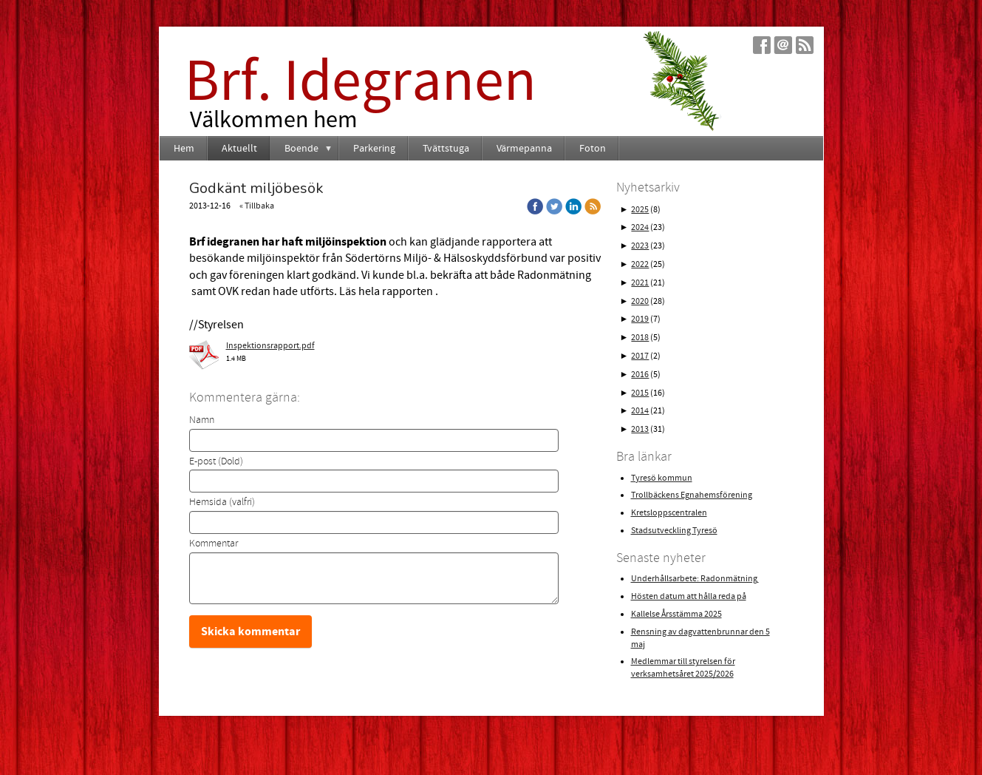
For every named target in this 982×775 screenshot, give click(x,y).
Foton (592, 148)
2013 (640, 429)
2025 (640, 209)
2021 (640, 282)
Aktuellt (239, 148)
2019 (640, 319)
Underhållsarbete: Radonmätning (695, 578)
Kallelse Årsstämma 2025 (676, 614)
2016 (640, 374)
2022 (640, 264)
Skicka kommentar (250, 631)
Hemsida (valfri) (222, 502)
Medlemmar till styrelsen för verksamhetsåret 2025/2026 (683, 668)
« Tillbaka (256, 205)
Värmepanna (524, 148)
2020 (640, 301)
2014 (640, 410)
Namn (201, 420)
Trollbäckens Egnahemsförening (691, 495)
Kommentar (213, 543)
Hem (184, 148)
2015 (640, 393)
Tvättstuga (446, 148)
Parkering (374, 148)
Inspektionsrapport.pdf (270, 345)
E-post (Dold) (216, 461)
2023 (640, 245)
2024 (640, 227)
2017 (640, 356)
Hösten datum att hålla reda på (688, 596)
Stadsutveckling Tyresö (674, 530)
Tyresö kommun (661, 478)
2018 (640, 337)
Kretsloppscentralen (669, 512)
